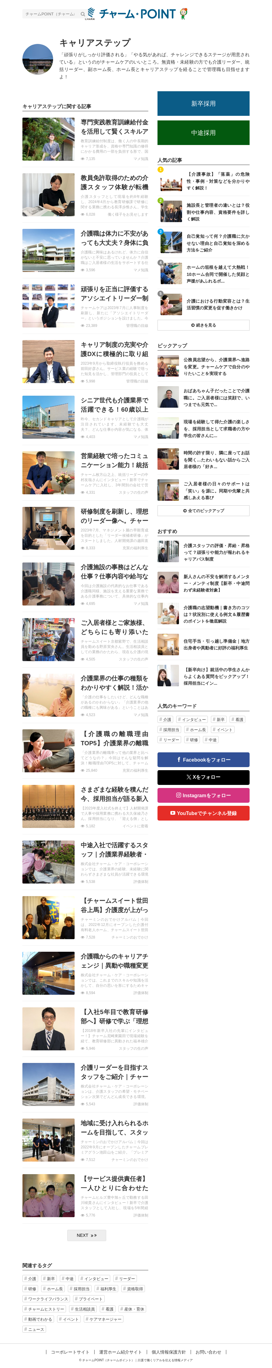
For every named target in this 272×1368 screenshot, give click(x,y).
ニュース (36, 1329)
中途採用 (203, 132)
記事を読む (85, 139)
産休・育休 (134, 1309)
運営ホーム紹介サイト (120, 1352)
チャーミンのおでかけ (129, 937)
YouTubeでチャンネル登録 (206, 813)
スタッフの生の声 (133, 492)
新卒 (51, 1278)
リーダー (127, 1278)
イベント (71, 1319)
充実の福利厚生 (135, 548)
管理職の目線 (137, 325)
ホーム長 (55, 1289)
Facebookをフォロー (207, 759)
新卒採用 (203, 103)
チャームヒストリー (46, 1309)
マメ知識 (141, 159)
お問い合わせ (208, 1352)
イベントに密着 (135, 826)
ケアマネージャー (106, 1319)
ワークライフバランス (48, 1299)
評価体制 (141, 882)
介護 (32, 1278)
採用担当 (82, 1289)
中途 (70, 1278)
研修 (32, 1289)
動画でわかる (40, 1319)
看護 (110, 1309)
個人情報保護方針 (169, 1352)
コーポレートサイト (70, 1352)
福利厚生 (108, 1289)
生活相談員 (85, 1309)
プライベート (91, 1299)
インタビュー (96, 1278)
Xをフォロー (204, 777)
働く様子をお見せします (128, 214)
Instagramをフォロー (207, 795)
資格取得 (135, 1289)
